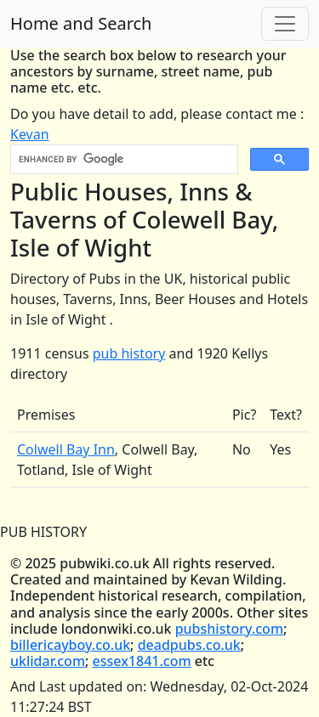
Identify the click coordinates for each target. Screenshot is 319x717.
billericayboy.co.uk (70, 644)
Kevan (29, 134)
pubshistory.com (229, 628)
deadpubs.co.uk (189, 644)
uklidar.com (47, 661)
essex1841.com (142, 661)
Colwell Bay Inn (66, 449)
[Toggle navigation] (285, 24)
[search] (122, 160)
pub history (129, 353)
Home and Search (80, 23)
